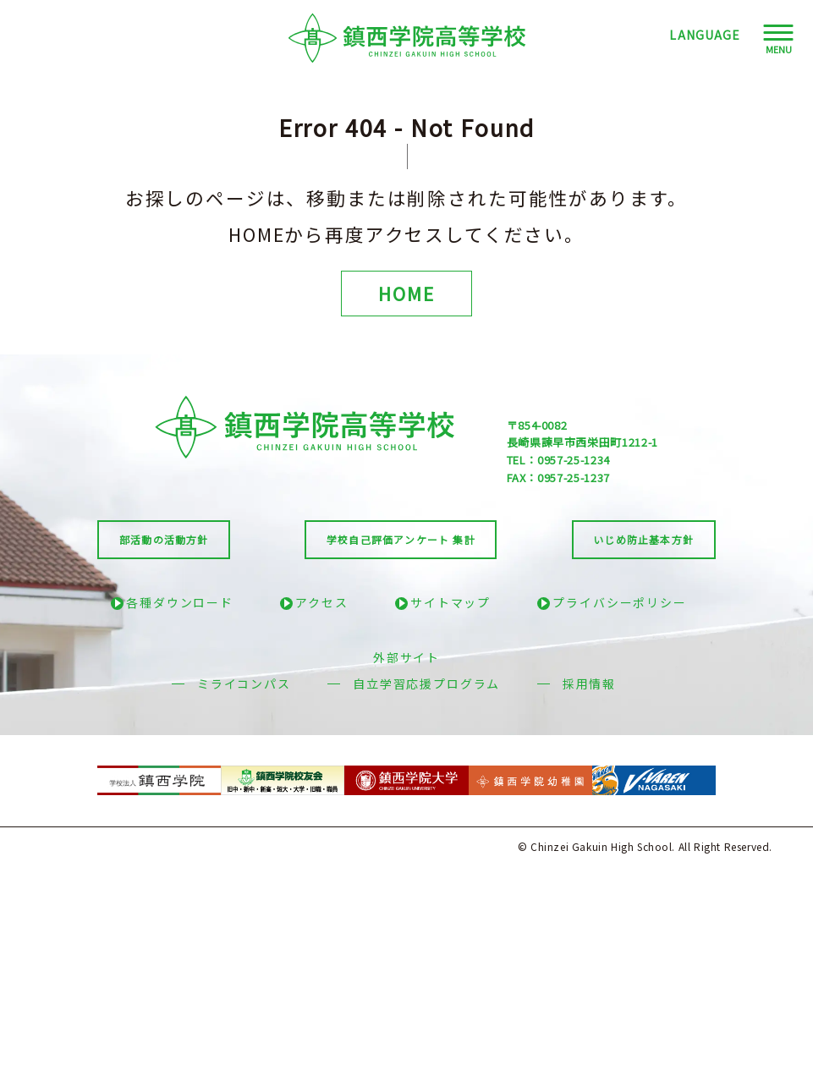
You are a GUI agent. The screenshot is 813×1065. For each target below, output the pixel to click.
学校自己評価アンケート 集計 (401, 539)
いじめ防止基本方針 (643, 539)
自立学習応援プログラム (426, 683)
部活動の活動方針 (164, 539)
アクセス (321, 602)
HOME (406, 293)
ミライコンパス (244, 683)
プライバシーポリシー (619, 602)
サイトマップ (450, 602)
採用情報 (589, 683)
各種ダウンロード (179, 602)
